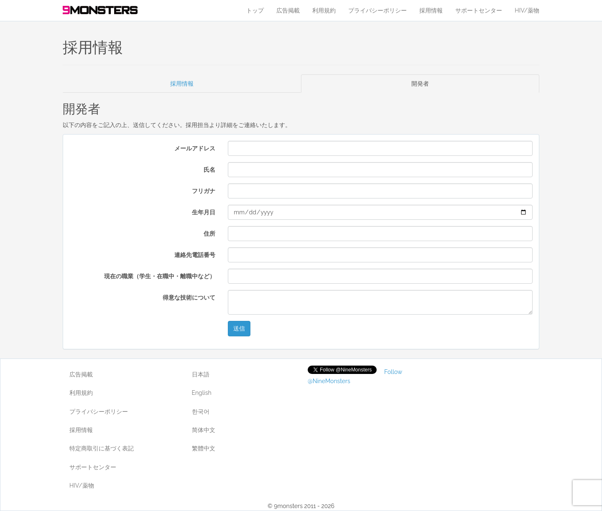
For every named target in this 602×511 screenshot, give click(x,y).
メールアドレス (194, 148)
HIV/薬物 (527, 10)
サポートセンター (478, 10)
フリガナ (203, 191)
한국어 (200, 411)
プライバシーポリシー (377, 10)
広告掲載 (288, 10)
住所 (209, 233)
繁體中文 (203, 448)
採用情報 (431, 10)
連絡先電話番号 (194, 255)
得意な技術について (189, 297)
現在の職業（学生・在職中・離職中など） (159, 276)
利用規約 (324, 10)
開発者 (420, 83)
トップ (255, 10)
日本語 (200, 374)
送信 (239, 328)
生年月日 (203, 212)
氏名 (209, 169)
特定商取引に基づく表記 (101, 448)
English (202, 392)
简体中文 (203, 430)
